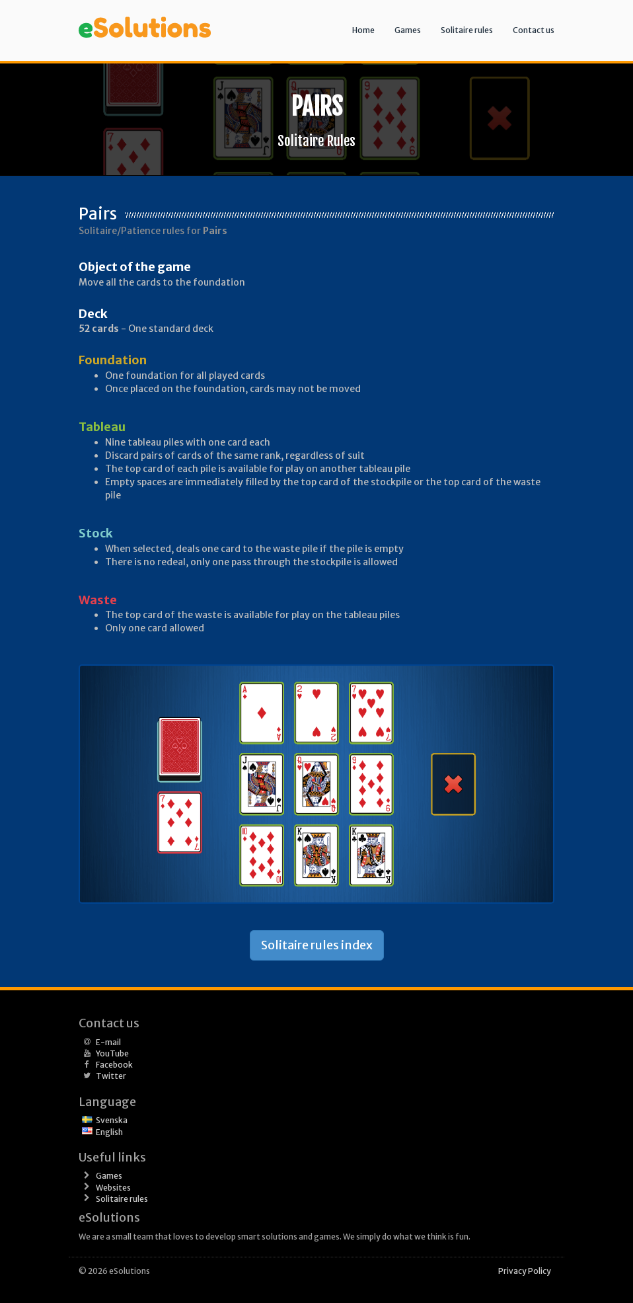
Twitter (111, 1076)
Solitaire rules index (317, 945)
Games (407, 30)
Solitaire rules (467, 30)
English (109, 1132)
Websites (113, 1188)
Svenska (112, 1120)
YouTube (112, 1053)
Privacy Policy (524, 1271)
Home (363, 30)
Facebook (114, 1065)
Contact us (533, 30)
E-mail (108, 1042)
